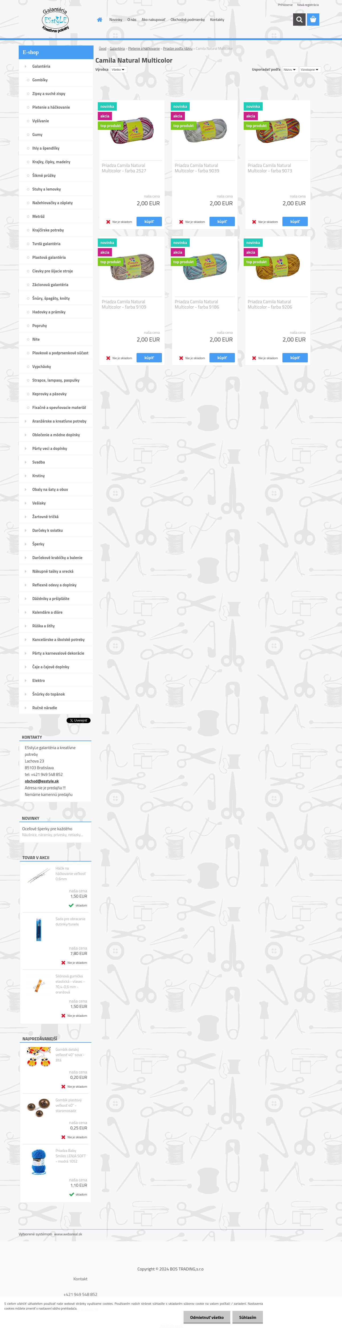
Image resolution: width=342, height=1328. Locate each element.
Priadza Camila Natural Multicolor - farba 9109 (124, 304)
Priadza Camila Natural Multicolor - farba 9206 (270, 304)
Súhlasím (247, 1317)
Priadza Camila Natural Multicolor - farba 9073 (270, 168)
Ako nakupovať (153, 19)
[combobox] (290, 69)
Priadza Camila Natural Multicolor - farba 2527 (124, 168)
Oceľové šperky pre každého (47, 828)
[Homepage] (99, 19)
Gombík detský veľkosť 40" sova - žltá (70, 1055)
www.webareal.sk (68, 1234)
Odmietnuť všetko (207, 1317)
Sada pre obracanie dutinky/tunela (71, 921)
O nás (131, 19)
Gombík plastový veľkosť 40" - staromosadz (69, 1105)
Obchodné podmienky (188, 19)
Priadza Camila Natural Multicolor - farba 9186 (197, 304)
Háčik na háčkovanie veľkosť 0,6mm (71, 874)
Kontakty (217, 19)
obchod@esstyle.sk (42, 781)
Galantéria (117, 48)
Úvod (102, 48)
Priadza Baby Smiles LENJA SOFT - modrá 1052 (71, 1156)
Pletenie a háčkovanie (144, 48)
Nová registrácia (308, 4)
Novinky (116, 19)
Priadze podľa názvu (178, 48)
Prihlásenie (285, 4)
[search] (299, 19)
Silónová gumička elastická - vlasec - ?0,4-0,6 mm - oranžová (70, 984)
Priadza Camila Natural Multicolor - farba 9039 (197, 168)
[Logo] (55, 19)
